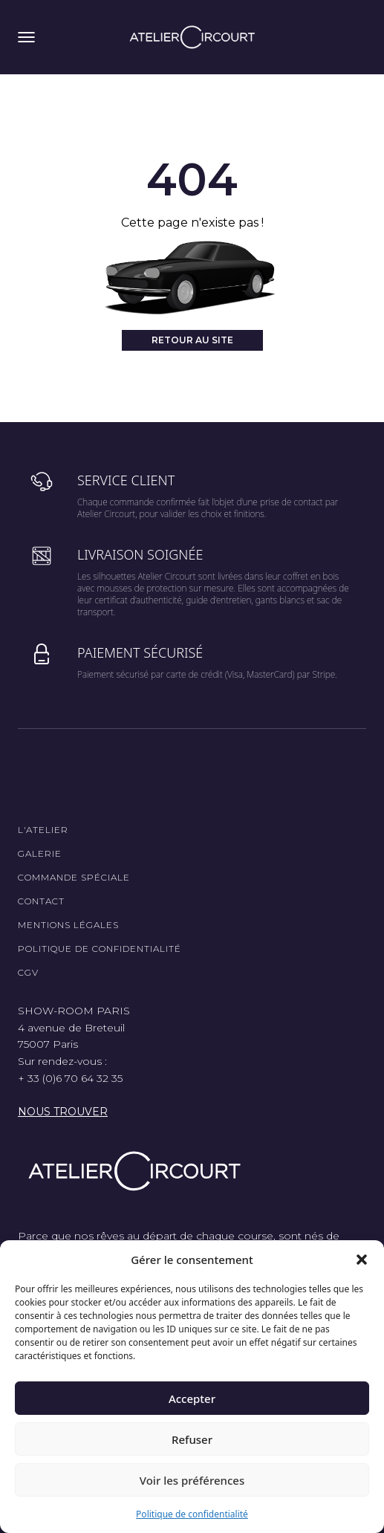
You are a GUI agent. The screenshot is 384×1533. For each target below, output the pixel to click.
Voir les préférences (192, 1480)
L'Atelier (43, 829)
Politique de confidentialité (192, 1514)
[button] (361, 1259)
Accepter (192, 1398)
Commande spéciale (74, 877)
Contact (41, 901)
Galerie (40, 853)
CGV (28, 972)
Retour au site (192, 340)
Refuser (192, 1439)
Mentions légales (68, 924)
